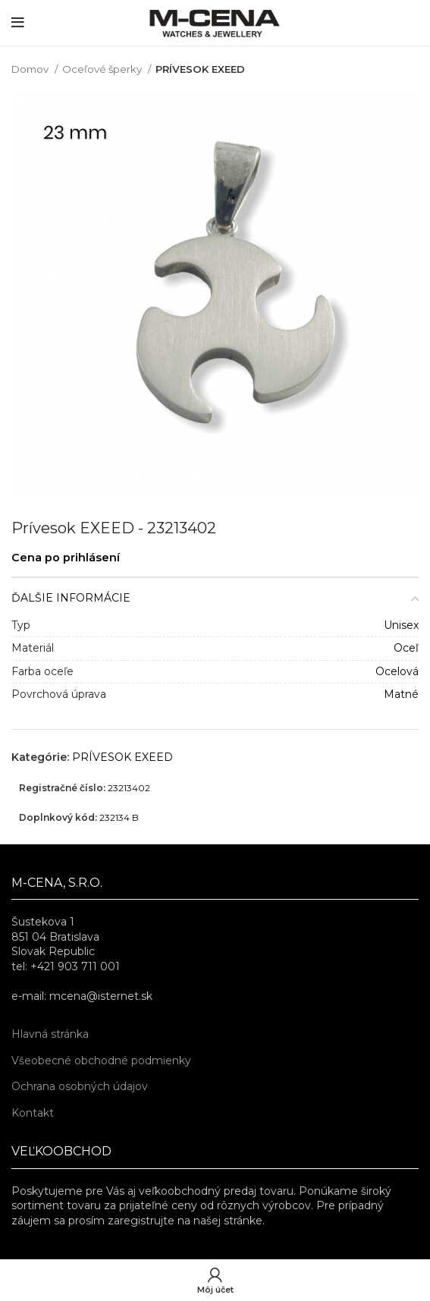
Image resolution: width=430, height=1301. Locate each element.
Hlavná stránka (50, 1034)
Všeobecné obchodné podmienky (101, 1060)
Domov (31, 69)
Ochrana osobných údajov (79, 1086)
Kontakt (32, 1113)
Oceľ (406, 648)
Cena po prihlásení (65, 557)
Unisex (401, 625)
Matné (401, 694)
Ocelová (397, 671)
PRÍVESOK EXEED (200, 69)
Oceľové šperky (103, 69)
